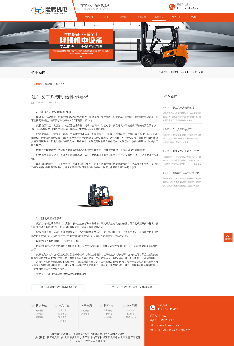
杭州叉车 (62, 314)
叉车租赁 (130, 310)
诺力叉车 (62, 317)
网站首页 (174, 72)
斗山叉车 (62, 310)
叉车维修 (130, 314)
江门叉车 (75, 341)
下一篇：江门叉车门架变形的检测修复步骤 (132, 287)
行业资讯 (49, 84)
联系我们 (40, 317)
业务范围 (131, 305)
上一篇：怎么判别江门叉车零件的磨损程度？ (58, 287)
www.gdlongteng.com (168, 325)
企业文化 (85, 314)
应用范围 (40, 314)
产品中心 (64, 305)
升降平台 (62, 321)
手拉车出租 (131, 317)
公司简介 (85, 310)
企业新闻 (198, 72)
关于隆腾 (86, 305)
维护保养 (60, 84)
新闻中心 (186, 72)
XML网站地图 (117, 334)
